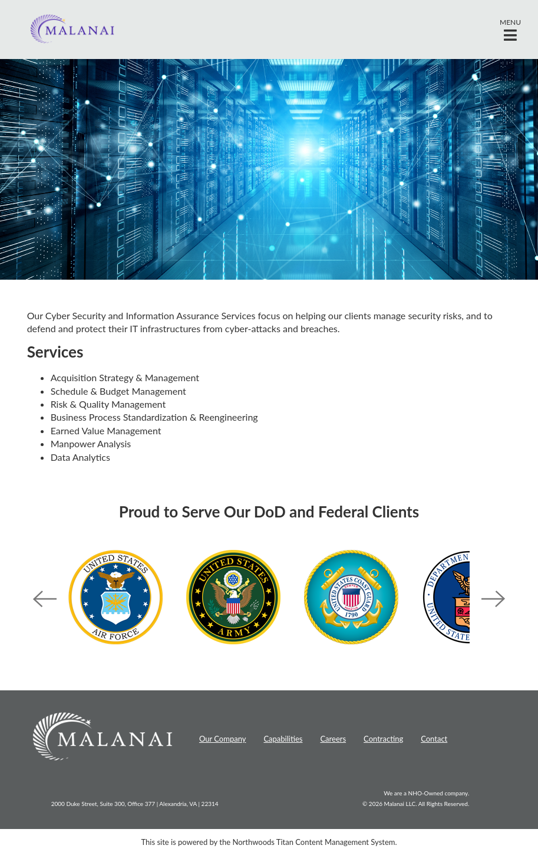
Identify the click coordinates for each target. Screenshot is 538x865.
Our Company (222, 738)
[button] (510, 29)
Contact (434, 738)
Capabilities (282, 738)
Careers (333, 738)
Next (493, 599)
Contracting (383, 738)
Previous (45, 599)
